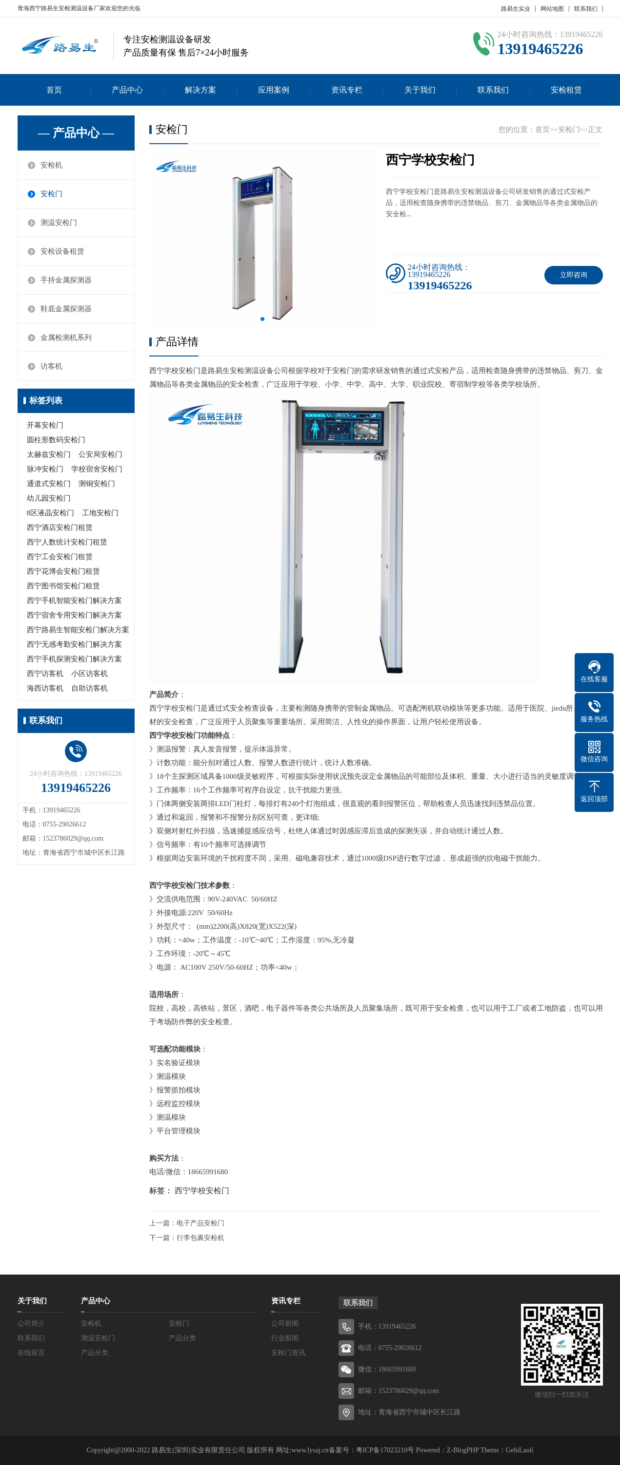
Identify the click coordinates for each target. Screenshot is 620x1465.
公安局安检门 (100, 454)
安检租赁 (566, 90)
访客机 (51, 366)
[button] (262, 319)
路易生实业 (515, 8)
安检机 (51, 165)
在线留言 (31, 1352)
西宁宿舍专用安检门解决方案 (74, 615)
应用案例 (273, 90)
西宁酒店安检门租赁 (60, 527)
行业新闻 (285, 1338)
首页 (54, 90)
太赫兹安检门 (49, 454)
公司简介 (31, 1323)
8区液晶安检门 (51, 513)
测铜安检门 (97, 484)
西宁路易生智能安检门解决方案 (78, 630)
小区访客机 (89, 673)
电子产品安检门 (200, 1223)
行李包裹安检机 (200, 1237)
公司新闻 (285, 1323)
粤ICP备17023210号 (385, 1450)
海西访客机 (45, 688)
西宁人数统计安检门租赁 (67, 542)
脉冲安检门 (45, 469)
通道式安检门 (49, 484)
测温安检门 (58, 222)
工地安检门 (100, 513)
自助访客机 (89, 688)
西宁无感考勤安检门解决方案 (74, 644)
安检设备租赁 (62, 251)
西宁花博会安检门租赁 (63, 571)
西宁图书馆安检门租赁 (63, 586)
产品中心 (127, 90)
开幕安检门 (45, 425)
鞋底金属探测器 (66, 309)
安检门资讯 (288, 1352)
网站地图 (552, 8)
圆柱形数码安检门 (56, 440)
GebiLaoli (520, 1450)
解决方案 (200, 90)
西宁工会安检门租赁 (60, 557)
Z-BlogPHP (463, 1450)
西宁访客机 (45, 673)
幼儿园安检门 (49, 498)
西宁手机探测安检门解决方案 (74, 659)
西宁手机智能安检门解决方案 (74, 600)
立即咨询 (573, 275)
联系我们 (586, 8)
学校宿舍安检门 (96, 469)
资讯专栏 (346, 90)
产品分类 (182, 1338)
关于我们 (420, 90)
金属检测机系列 (66, 337)
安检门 (51, 194)
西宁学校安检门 (202, 1190)
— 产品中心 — (76, 133)
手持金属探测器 (66, 280)
